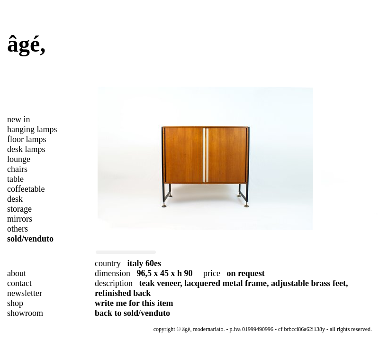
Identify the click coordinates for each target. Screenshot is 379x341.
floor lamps (26, 139)
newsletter (24, 293)
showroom (25, 313)
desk (15, 199)
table (15, 179)
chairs (17, 169)
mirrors (19, 219)
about (16, 273)
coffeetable (26, 189)
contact (19, 283)
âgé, (26, 43)
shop (15, 303)
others (17, 228)
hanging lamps (32, 129)
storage (19, 209)
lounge (18, 159)
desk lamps (26, 149)
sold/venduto (30, 238)
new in (18, 119)
